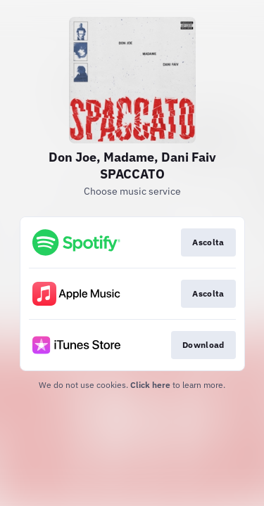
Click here (150, 384)
